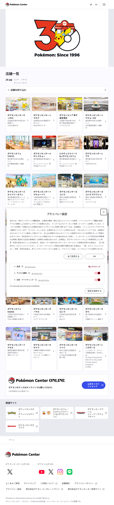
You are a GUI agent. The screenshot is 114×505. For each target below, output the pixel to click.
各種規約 (66, 483)
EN (96, 4)
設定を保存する (94, 291)
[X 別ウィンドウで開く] (10, 472)
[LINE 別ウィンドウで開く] (69, 472)
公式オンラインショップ (96, 385)
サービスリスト (30, 267)
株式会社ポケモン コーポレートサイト (44, 489)
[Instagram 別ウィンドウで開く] (60, 472)
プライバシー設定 (13, 489)
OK (94, 256)
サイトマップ (30, 483)
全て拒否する (73, 256)
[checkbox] (97, 273)
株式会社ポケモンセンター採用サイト (86, 489)
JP (91, 4)
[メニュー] (104, 4)
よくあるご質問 (12, 483)
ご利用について (48, 483)
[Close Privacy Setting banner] (104, 212)
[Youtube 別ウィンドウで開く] (41, 472)
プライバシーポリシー (85, 483)
